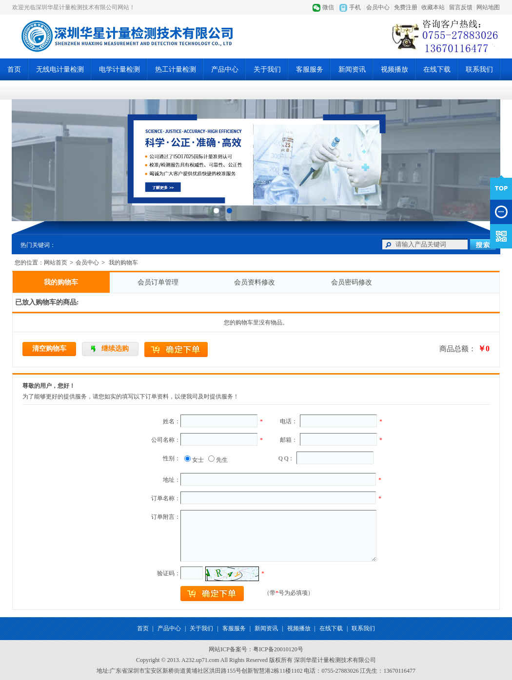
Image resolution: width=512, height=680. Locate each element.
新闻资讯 (352, 69)
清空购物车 (49, 348)
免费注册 (405, 7)
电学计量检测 (119, 69)
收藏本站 (433, 7)
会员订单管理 (158, 282)
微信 (328, 7)
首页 (14, 69)
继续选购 (115, 348)
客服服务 (309, 69)
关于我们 (267, 69)
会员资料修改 (254, 282)
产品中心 (224, 69)
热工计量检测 (175, 69)
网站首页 (55, 262)
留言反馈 (461, 7)
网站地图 (488, 7)
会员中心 (378, 7)
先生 (222, 459)
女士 (198, 459)
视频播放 (394, 69)
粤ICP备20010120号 (278, 649)
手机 (355, 7)
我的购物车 (61, 282)
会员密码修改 (351, 282)
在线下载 (437, 69)
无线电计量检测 (60, 69)
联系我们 (479, 69)
